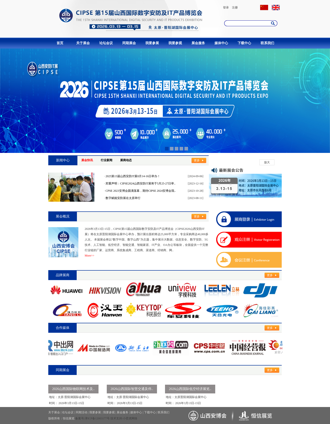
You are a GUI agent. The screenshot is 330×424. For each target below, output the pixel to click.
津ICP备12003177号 (97, 418)
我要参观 (175, 43)
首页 (60, 43)
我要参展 (152, 43)
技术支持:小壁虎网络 (123, 418)
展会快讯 (87, 160)
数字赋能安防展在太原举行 (123, 198)
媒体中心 (221, 43)
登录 (226, 7)
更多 (197, 160)
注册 (235, 7)
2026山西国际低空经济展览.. (190, 389)
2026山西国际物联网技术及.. (73, 389)
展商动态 (126, 160)
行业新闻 (106, 160)
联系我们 (267, 43)
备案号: (80, 418)
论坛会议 (106, 43)
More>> (89, 255)
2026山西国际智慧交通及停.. (132, 389)
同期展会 (129, 43)
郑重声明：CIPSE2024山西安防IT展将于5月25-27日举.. (140, 183)
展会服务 (198, 43)
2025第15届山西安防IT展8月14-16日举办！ (133, 176)
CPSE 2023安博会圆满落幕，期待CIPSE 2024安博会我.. (141, 190)
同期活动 (81, 412)
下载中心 (244, 43)
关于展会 (83, 43)
